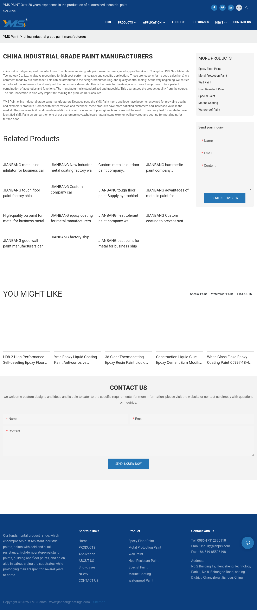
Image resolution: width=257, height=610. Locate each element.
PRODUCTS (244, 294)
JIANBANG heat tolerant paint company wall (118, 218)
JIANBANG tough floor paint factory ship (21, 193)
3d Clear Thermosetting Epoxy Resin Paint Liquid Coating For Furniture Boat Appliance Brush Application (128, 360)
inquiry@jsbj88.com (215, 546)
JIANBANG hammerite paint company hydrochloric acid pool (164, 168)
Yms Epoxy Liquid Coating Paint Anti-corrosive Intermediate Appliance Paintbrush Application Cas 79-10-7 (76, 360)
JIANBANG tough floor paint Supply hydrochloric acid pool (119, 193)
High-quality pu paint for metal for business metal (23, 218)
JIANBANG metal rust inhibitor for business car (23, 167)
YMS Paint (10, 37)
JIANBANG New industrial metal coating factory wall (72, 167)
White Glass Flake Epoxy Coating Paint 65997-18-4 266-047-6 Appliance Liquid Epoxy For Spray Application (230, 360)
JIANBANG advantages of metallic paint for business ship (167, 193)
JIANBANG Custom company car (67, 189)
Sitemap (98, 602)
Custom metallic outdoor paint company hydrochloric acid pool (118, 168)
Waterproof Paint (222, 294)
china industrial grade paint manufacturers (55, 37)
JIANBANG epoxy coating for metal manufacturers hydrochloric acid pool (72, 218)
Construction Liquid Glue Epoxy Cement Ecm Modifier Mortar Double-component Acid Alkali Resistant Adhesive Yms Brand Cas (179, 360)
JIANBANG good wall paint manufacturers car (23, 243)
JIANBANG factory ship (70, 237)
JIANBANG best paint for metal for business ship (119, 243)
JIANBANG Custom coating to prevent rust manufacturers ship (164, 218)
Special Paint (198, 294)
